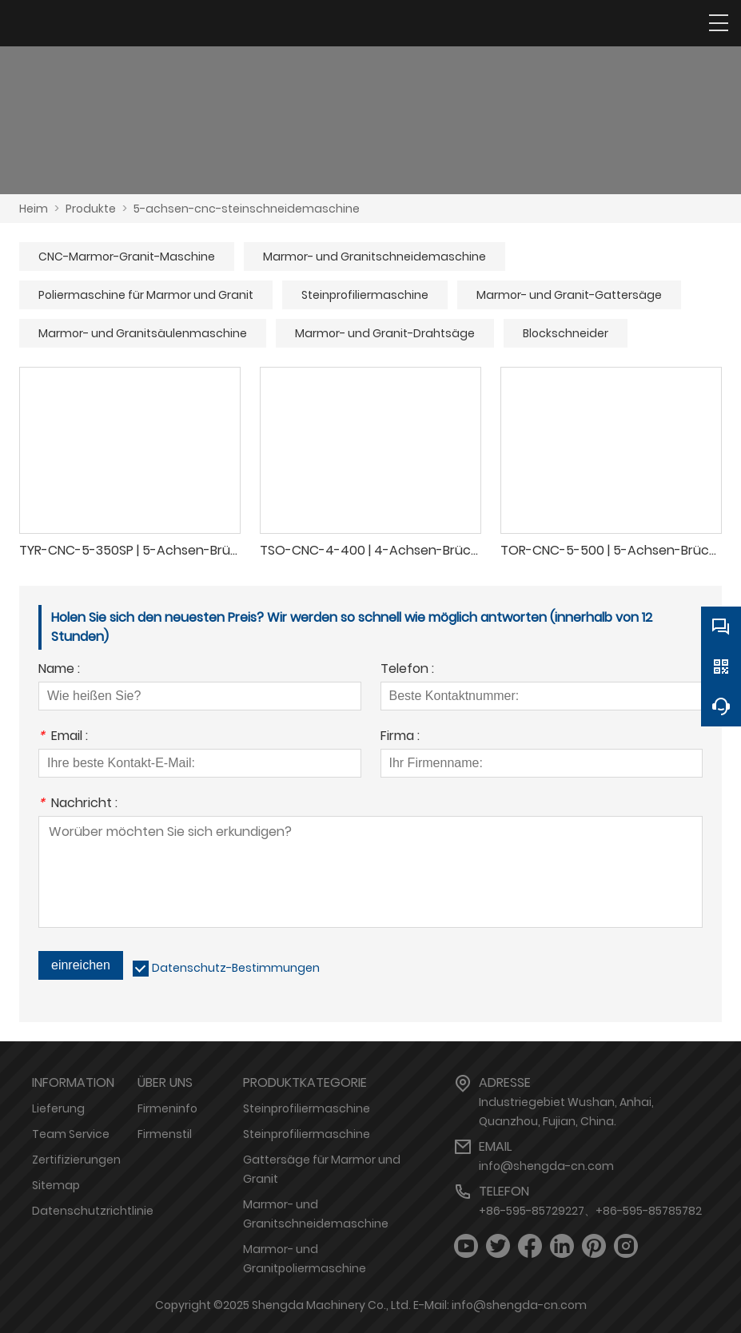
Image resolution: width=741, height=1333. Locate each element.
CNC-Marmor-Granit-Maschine (126, 257)
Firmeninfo (167, 1108)
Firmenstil (164, 1134)
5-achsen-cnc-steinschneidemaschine (246, 209)
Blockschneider (565, 333)
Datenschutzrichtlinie (92, 1211)
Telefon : (407, 670)
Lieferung (58, 1108)
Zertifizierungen (76, 1160)
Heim (33, 209)
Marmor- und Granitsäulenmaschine (142, 333)
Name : (59, 670)
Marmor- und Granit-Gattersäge (569, 295)
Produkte (91, 209)
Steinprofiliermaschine (364, 295)
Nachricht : (78, 804)
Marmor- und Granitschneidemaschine (374, 257)
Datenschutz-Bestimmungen (236, 968)
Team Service (71, 1134)
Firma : (400, 737)
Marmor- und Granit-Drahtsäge (385, 333)
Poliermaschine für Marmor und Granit (145, 295)
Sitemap (56, 1185)
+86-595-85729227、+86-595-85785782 (590, 1211)
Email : (63, 737)
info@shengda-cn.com (546, 1166)
